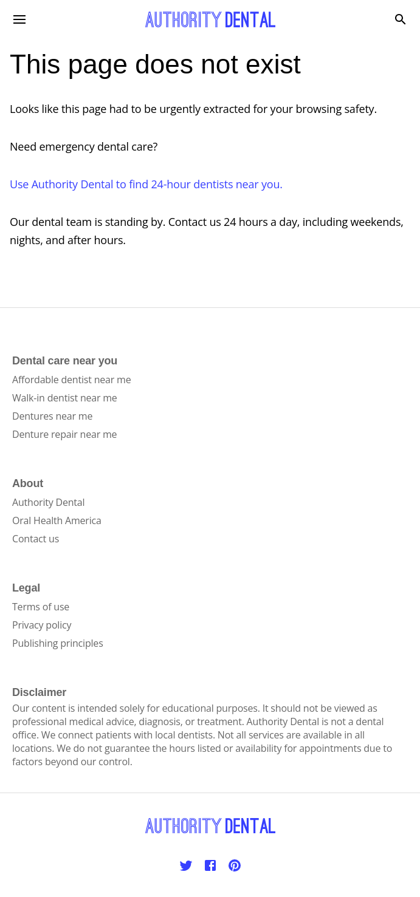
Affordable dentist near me (71, 379)
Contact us (35, 538)
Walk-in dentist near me (64, 397)
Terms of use (40, 606)
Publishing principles (57, 643)
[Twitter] (186, 865)
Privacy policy (41, 625)
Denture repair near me (64, 434)
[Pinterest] (234, 865)
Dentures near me (52, 416)
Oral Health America (57, 520)
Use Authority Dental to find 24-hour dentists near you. (146, 184)
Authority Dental (48, 502)
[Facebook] (210, 865)
